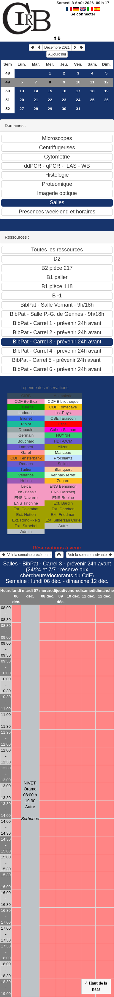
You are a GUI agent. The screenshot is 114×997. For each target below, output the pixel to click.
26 (106, 100)
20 (22, 100)
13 (22, 91)
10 (78, 82)
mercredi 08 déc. (47, 593)
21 (36, 100)
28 (36, 109)
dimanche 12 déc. (104, 593)
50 (7, 91)
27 (22, 109)
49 (7, 82)
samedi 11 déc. (88, 593)
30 (64, 109)
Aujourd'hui (57, 54)
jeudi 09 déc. (60, 596)
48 (7, 73)
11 (92, 82)
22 (50, 100)
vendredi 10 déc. (73, 593)
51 (7, 100)
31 (78, 109)
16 (64, 91)
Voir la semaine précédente (26, 555)
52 (7, 109)
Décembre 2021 (56, 47)
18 (92, 91)
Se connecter (82, 14)
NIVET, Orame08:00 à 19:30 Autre (30, 801)
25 (92, 100)
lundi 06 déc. (16, 596)
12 (106, 82)
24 (78, 100)
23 (64, 100)
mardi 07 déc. (30, 593)
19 (106, 91)
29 (50, 109)
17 (78, 91)
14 (36, 91)
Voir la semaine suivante (90, 555)
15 (50, 91)
